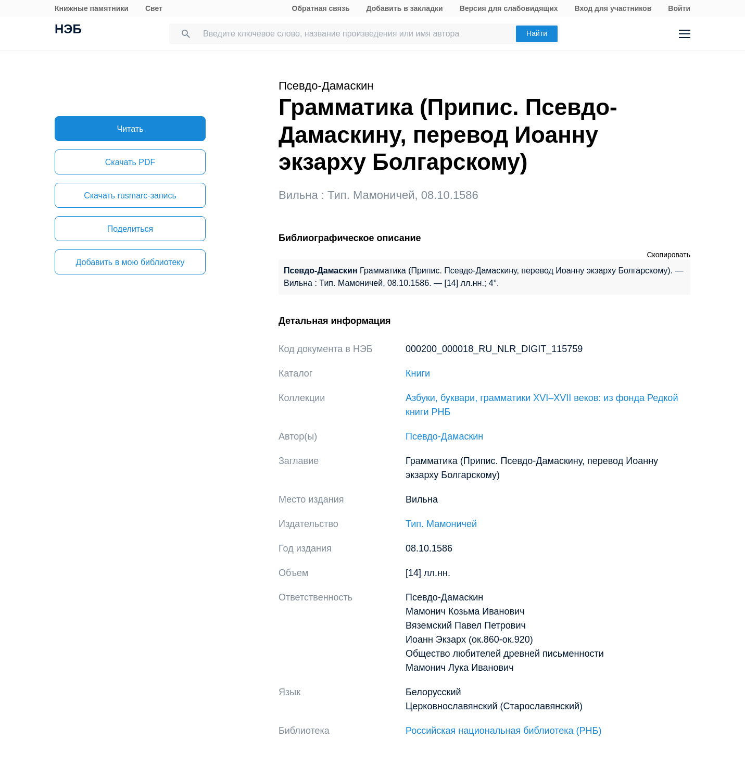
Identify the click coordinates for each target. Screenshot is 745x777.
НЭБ (68, 30)
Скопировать (668, 254)
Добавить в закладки (405, 8)
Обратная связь (321, 8)
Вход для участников (613, 8)
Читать (130, 128)
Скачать (130, 162)
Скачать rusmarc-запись (130, 195)
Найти (536, 33)
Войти (679, 8)
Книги (418, 373)
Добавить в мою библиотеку (129, 262)
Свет (153, 8)
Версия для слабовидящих (509, 8)
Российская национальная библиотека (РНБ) (503, 730)
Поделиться (130, 228)
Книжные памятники (92, 8)
